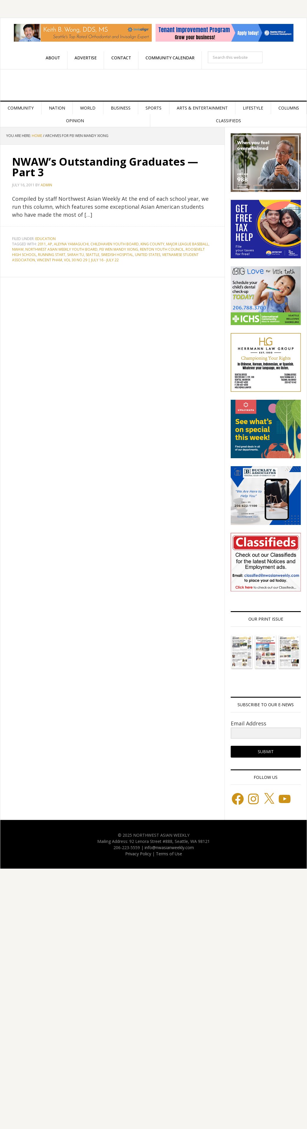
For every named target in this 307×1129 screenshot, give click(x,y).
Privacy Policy (138, 853)
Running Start (51, 254)
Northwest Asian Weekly (153, 85)
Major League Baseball (187, 244)
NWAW (18, 249)
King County (152, 244)
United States (147, 254)
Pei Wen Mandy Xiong (118, 249)
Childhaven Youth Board (114, 244)
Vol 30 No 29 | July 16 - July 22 (91, 259)
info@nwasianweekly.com (169, 847)
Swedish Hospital (117, 254)
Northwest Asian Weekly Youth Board (61, 249)
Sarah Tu (75, 254)
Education (45, 238)
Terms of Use (169, 853)
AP (50, 244)
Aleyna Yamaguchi (71, 244)
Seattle (92, 254)
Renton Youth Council (162, 249)
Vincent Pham (49, 259)
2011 (42, 244)
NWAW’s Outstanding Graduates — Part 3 (105, 167)
